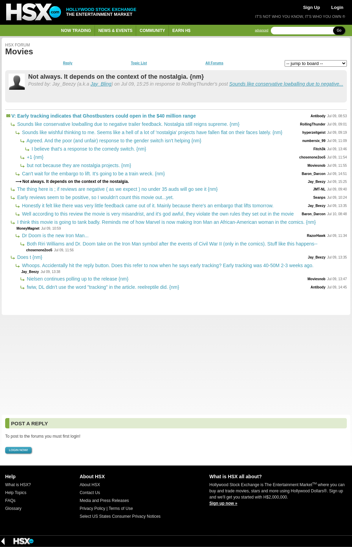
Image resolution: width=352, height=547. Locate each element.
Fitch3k (320, 149)
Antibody (317, 116)
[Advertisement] (176, 365)
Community (152, 30)
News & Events (115, 30)
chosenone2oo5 (312, 157)
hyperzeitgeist (313, 132)
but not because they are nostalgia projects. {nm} (78, 165)
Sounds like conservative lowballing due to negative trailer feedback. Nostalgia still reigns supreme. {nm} (128, 124)
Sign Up (311, 7)
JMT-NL (319, 189)
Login (337, 7)
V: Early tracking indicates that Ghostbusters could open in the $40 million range (103, 116)
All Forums (214, 63)
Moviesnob (317, 165)
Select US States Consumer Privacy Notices (120, 516)
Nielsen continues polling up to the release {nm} (77, 279)
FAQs (10, 500)
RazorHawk (316, 236)
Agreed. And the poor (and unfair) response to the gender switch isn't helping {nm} (113, 140)
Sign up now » (223, 503)
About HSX (90, 484)
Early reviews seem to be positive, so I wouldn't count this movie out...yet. (95, 197)
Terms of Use (121, 508)
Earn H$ (181, 30)
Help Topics (15, 492)
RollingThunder (313, 124)
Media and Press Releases (104, 500)
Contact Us (90, 492)
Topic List (139, 63)
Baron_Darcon (314, 174)
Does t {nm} (29, 257)
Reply (67, 63)
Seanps (319, 197)
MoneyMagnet (28, 228)
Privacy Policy (93, 508)
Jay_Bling (100, 84)
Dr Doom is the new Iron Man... (55, 235)
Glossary (13, 508)
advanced (261, 30)
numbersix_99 (313, 141)
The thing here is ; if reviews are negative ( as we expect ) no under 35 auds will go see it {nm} (117, 189)
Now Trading (76, 30)
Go (339, 30)
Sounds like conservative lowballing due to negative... (286, 84)
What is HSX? (18, 484)
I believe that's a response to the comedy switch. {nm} (88, 149)
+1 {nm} (34, 157)
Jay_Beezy (317, 182)
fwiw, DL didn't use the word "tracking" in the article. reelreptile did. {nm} (102, 287)
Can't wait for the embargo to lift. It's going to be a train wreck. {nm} (93, 173)
